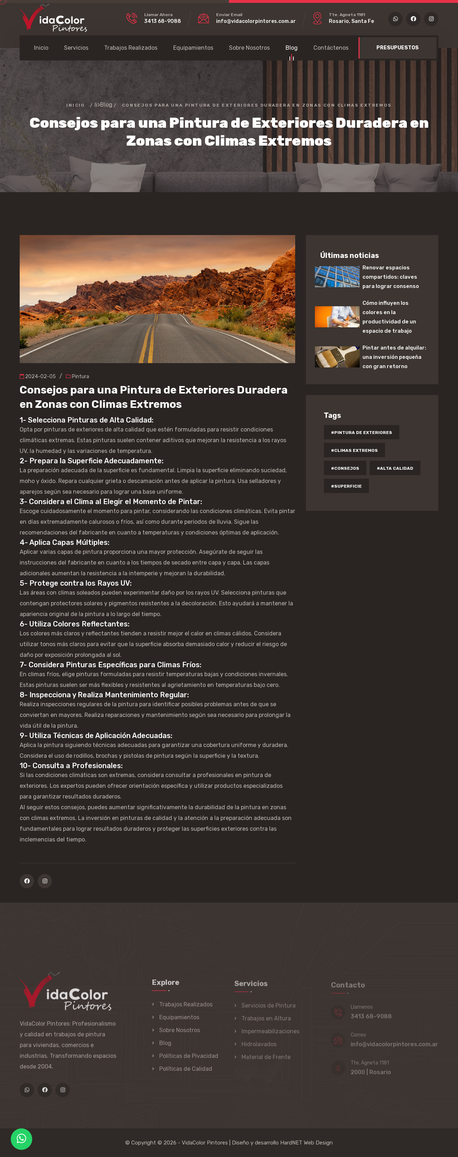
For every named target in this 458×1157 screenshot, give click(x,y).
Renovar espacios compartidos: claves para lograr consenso (390, 276)
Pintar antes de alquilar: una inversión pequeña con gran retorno (394, 357)
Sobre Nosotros (249, 47)
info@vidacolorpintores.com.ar (256, 21)
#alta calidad (395, 468)
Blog (292, 48)
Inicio (41, 47)
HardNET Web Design (306, 1142)
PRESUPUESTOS (397, 48)
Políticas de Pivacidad (188, 1060)
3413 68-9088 (162, 21)
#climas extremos (354, 450)
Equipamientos (193, 47)
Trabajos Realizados (130, 47)
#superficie (346, 486)
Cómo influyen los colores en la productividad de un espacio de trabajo (389, 317)
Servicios (76, 47)
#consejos (345, 468)
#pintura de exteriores (361, 432)
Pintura (77, 377)
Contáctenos (331, 47)
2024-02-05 (38, 377)
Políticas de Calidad (185, 1073)
